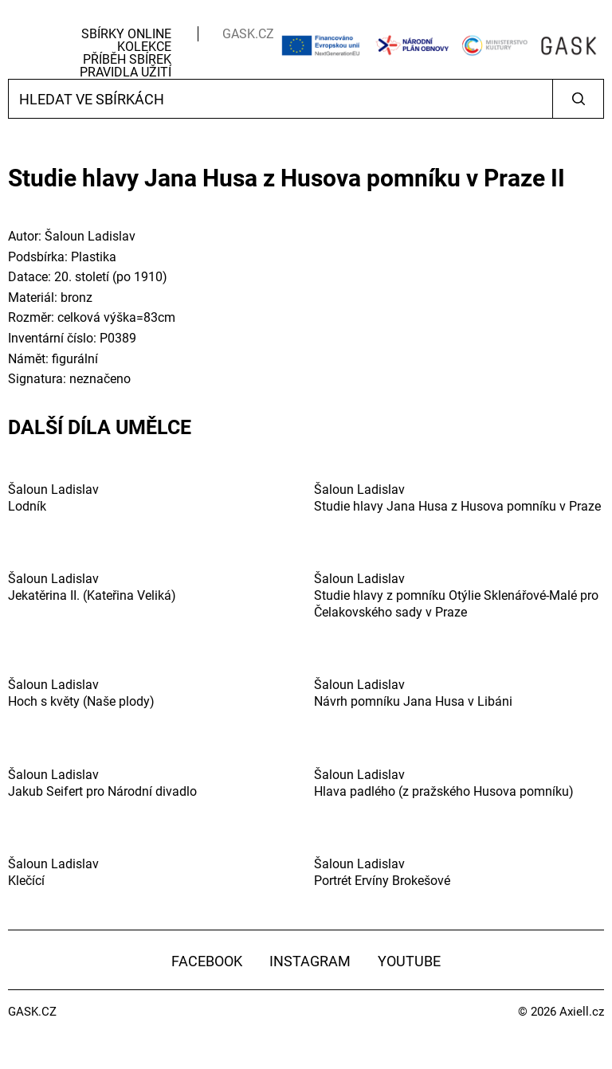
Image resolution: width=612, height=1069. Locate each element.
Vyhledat (578, 99)
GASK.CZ (248, 33)
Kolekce (144, 46)
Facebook (206, 961)
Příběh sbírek (127, 59)
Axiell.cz (581, 1011)
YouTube (409, 961)
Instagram (310, 961)
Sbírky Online (126, 33)
